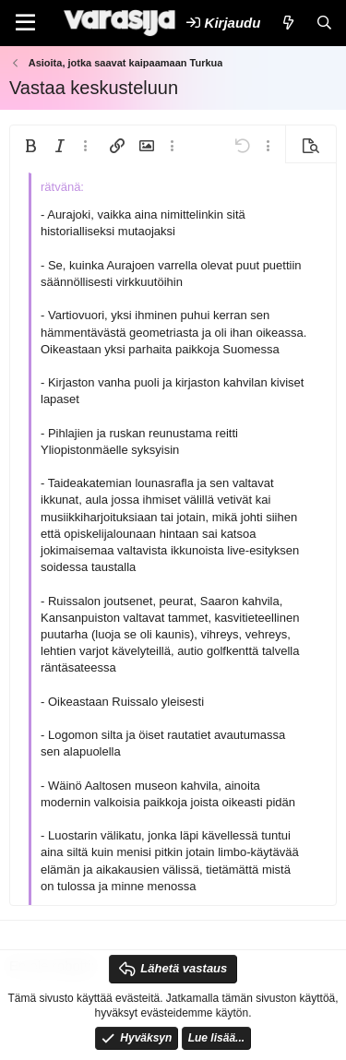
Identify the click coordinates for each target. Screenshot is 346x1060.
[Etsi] (324, 23)
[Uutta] (287, 23)
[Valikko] (25, 23)
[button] (30, 146)
